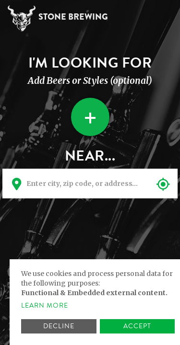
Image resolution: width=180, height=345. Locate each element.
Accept (137, 326)
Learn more (44, 305)
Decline (58, 326)
